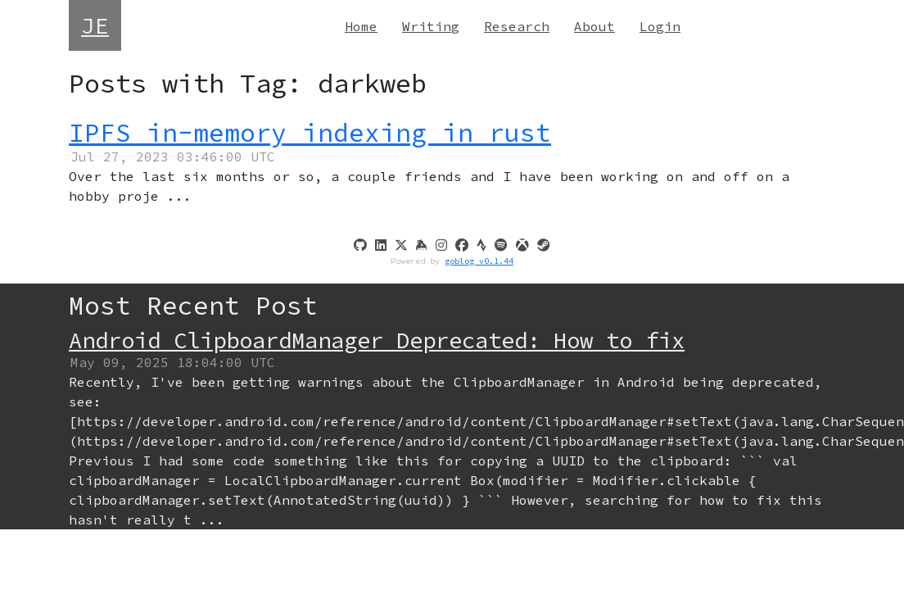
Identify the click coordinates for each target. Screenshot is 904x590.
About (594, 26)
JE (95, 25)
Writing (430, 26)
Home (361, 26)
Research (516, 26)
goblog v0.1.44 (479, 261)
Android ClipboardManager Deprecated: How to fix (377, 340)
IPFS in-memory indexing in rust (310, 132)
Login (660, 26)
